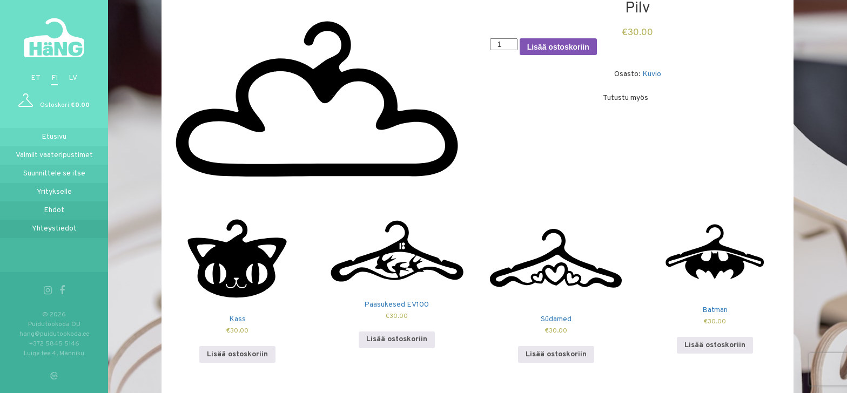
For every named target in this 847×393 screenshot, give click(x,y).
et (36, 78)
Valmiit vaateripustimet (54, 155)
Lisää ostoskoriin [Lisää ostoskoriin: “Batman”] (714, 345)
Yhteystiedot (54, 228)
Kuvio (651, 74)
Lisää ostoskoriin (558, 47)
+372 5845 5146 (54, 344)
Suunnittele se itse (54, 173)
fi (54, 78)
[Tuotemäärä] (503, 44)
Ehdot (54, 210)
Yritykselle (54, 191)
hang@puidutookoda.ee (54, 334)
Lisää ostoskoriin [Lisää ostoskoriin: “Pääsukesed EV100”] (396, 339)
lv (73, 78)
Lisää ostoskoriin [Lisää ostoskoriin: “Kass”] (237, 354)
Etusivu (54, 136)
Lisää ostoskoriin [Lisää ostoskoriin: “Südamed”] (556, 354)
